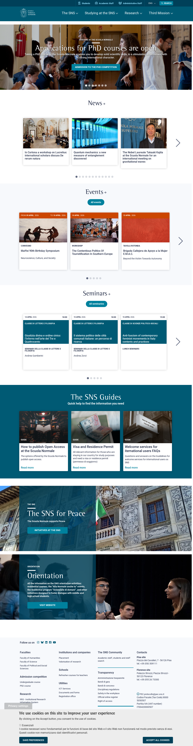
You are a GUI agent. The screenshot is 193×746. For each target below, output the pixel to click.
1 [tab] (86, 85)
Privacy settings (18, 706)
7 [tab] (105, 85)
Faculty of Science (29, 662)
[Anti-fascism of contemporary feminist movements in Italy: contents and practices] (144, 343)
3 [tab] (92, 85)
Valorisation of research (71, 662)
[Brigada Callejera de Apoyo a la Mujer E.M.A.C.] (146, 240)
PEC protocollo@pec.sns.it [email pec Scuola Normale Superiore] (152, 694)
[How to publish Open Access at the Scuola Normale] (43, 445)
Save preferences (33, 740)
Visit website (47, 609)
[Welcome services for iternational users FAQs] (147, 445)
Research (132, 13)
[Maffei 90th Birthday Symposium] (43, 240)
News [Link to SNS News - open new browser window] (96, 104)
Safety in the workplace (109, 694)
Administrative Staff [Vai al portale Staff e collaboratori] (133, 3)
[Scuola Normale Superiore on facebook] (50, 642)
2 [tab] (89, 85)
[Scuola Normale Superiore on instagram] (38, 642)
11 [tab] (109, 178)
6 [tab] (102, 85)
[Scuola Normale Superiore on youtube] (54, 642)
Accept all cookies (158, 740)
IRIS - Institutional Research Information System (34, 702)
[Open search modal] (166, 3)
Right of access (105, 702)
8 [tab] (99, 178)
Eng (152, 3)
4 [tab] (95, 85)
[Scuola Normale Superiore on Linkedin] (46, 642)
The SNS (68, 13)
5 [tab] (99, 85)
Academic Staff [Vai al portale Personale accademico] (107, 3)
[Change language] (155, 3)
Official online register (108, 698)
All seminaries (96, 307)
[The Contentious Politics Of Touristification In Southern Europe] (94, 239)
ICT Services (65, 689)
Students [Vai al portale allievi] (88, 3)
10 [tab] (105, 178)
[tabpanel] (96, 57)
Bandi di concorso (107, 686)
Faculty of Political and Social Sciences (34, 668)
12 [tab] (112, 178)
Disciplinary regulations (109, 690)
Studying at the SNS (100, 13)
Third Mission (159, 13)
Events (96, 194)
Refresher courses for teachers (74, 675)
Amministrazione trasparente (112, 678)
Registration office (68, 697)
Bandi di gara (104, 682)
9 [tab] (102, 178)
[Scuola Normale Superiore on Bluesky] (42, 642)
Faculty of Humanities (31, 658)
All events (96, 204)
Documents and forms (70, 693)
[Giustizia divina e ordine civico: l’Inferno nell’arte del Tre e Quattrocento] (46, 345)
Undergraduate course (31, 683)
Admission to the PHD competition (96, 67)
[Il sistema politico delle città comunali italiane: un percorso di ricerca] (95, 345)
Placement (64, 658)
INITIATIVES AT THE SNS (47, 534)
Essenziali (28, 725)
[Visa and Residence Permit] (95, 445)
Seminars (96, 297)
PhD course (25, 687)
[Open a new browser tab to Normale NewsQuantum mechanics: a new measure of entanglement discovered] (95, 142)
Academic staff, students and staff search (115, 660)
